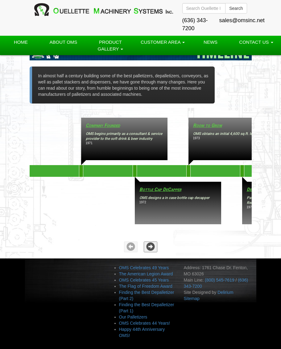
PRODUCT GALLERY (110, 45)
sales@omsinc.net (242, 20)
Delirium (225, 292)
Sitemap (192, 298)
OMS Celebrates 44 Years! (144, 323)
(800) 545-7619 (219, 280)
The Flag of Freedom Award (145, 286)
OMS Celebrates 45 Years (144, 280)
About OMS (63, 42)
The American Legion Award (146, 273)
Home (21, 42)
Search (236, 8)
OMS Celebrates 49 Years (144, 267)
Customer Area (163, 42)
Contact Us (256, 42)
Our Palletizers (133, 317)
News (210, 42)
